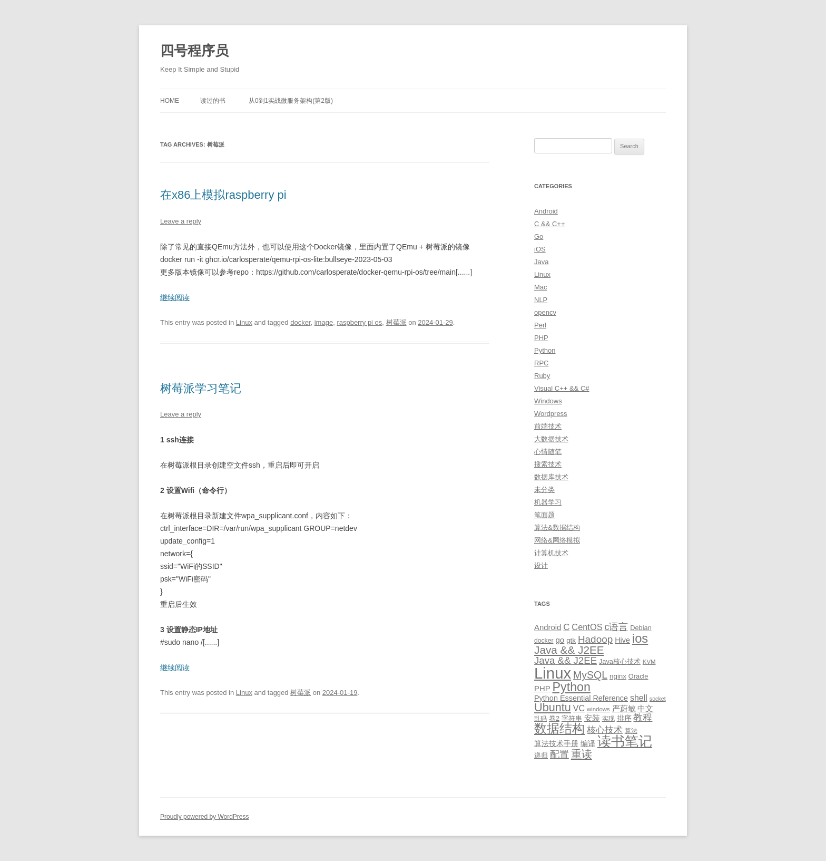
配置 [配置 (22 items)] (559, 754)
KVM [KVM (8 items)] (649, 662)
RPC (541, 363)
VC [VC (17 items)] (579, 708)
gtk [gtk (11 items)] (571, 640)
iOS (540, 249)
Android (546, 211)
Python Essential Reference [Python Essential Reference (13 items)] (581, 698)
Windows (548, 401)
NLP (540, 300)
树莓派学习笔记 (200, 388)
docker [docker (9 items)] (544, 640)
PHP (541, 338)
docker (300, 322)
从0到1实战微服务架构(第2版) (291, 100)
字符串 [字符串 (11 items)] (572, 718)
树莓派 (396, 322)
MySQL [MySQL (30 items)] (590, 675)
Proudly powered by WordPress (204, 816)
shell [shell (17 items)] (638, 697)
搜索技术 (548, 464)
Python (544, 350)
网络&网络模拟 (557, 540)
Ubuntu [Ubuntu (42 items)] (552, 707)
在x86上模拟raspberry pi (223, 194)
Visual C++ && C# (561, 388)
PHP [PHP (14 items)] (542, 688)
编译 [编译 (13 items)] (588, 743)
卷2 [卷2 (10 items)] (554, 718)
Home (169, 100)
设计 (541, 565)
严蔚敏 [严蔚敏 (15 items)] (624, 708)
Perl (540, 325)
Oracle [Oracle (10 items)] (638, 676)
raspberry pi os (359, 322)
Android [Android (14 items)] (547, 627)
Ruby (542, 376)
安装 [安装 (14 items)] (592, 718)
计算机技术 (551, 553)
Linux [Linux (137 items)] (552, 673)
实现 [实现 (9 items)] (608, 718)
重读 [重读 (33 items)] (581, 754)
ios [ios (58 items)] (640, 638)
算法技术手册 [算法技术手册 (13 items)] (556, 743)
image (323, 322)
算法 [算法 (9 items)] (631, 730)
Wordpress (550, 414)
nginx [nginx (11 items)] (617, 676)
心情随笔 (548, 452)
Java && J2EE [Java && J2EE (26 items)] (565, 660)
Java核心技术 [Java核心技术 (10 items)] (620, 661)
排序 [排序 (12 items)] (624, 718)
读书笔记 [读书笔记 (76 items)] (624, 741)
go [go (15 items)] (559, 639)
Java (541, 262)
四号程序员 (194, 51)
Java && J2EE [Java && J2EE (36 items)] (569, 650)
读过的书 (212, 100)
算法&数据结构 (557, 527)
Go (538, 236)
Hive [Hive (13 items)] (622, 640)
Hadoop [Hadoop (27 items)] (595, 639)
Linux (244, 322)
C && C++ (549, 224)
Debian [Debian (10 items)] (640, 628)
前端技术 (548, 426)
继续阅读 (175, 297)
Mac (540, 287)
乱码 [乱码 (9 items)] (540, 718)
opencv (545, 312)
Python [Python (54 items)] (571, 687)
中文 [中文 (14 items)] (645, 708)
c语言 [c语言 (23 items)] (616, 627)
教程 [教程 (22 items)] (642, 717)
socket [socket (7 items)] (658, 698)
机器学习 (548, 502)
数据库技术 (551, 477)
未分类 (544, 490)
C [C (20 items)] (566, 627)
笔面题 (544, 515)
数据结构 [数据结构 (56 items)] (559, 729)
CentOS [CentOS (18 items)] (587, 627)
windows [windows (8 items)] (598, 709)
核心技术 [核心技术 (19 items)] (605, 730)
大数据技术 (551, 439)
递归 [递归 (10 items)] (541, 755)
